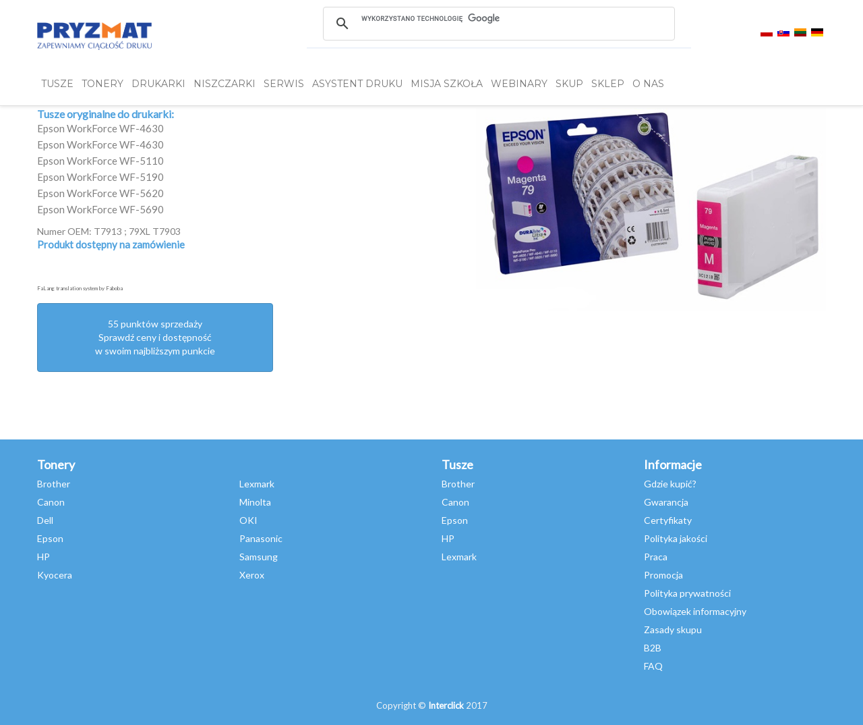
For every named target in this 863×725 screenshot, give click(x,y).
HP (43, 556)
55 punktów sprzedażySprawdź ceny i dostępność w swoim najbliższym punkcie (155, 337)
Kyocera (54, 575)
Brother (53, 483)
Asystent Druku (357, 84)
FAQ (653, 666)
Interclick (446, 705)
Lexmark (256, 483)
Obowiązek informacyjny (695, 611)
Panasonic (260, 538)
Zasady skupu (673, 629)
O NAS (648, 84)
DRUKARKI (158, 84)
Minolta (255, 502)
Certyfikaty (668, 520)
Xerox (251, 575)
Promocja (663, 575)
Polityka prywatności (687, 593)
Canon (51, 502)
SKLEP (607, 84)
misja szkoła (447, 84)
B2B (652, 647)
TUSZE (57, 84)
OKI (248, 520)
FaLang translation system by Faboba (80, 288)
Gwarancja (666, 502)
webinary (519, 84)
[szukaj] (498, 18)
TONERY (102, 84)
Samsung (258, 556)
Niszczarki (225, 84)
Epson (50, 538)
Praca (655, 556)
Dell (45, 520)
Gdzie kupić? (670, 483)
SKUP (569, 84)
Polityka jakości (675, 538)
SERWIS (284, 84)
